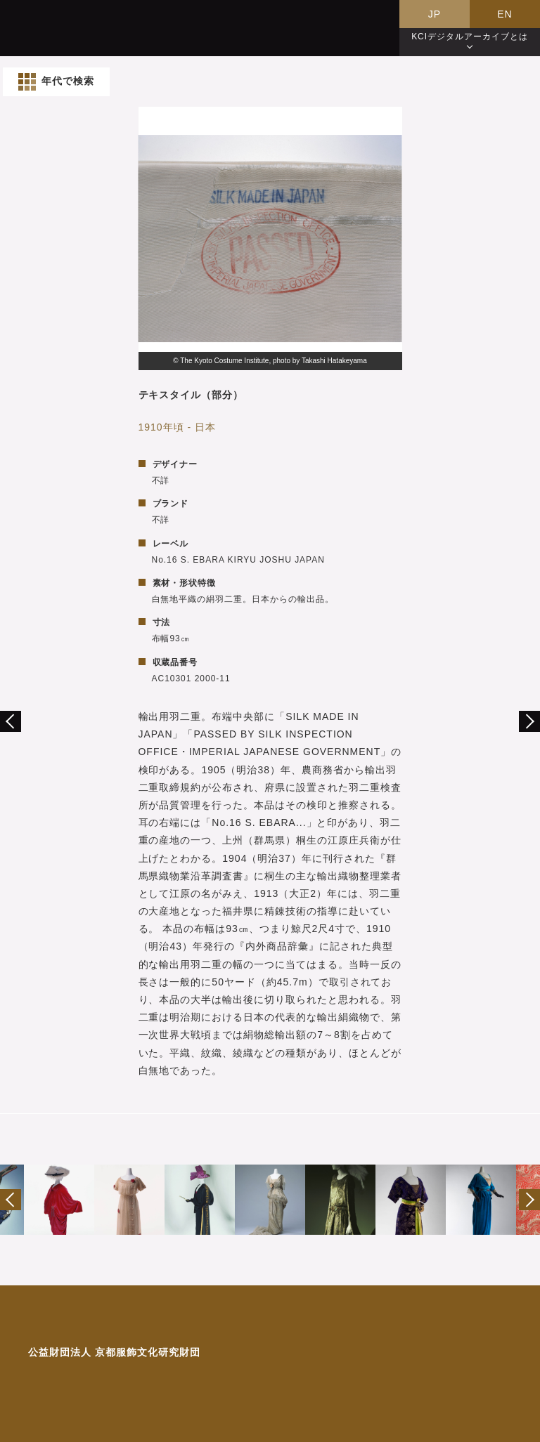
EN (504, 14)
